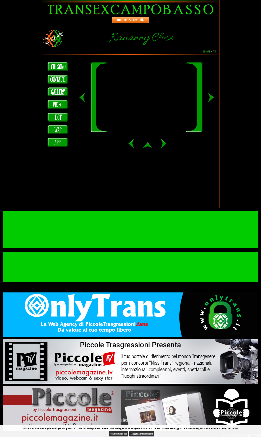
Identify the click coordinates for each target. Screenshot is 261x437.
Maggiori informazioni (141, 433)
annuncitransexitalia (130, 20)
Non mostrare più (118, 433)
